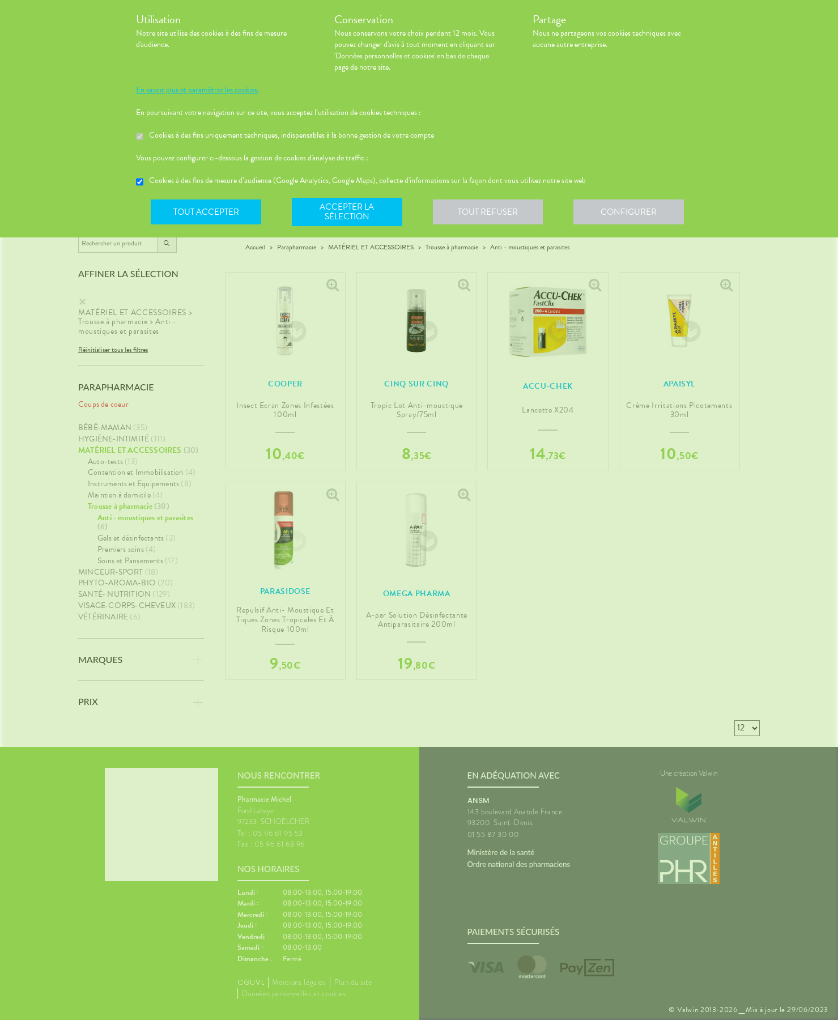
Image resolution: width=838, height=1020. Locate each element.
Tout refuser (490, 212)
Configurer (631, 212)
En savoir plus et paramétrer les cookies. (197, 90)
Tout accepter (207, 212)
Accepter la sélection (348, 212)
